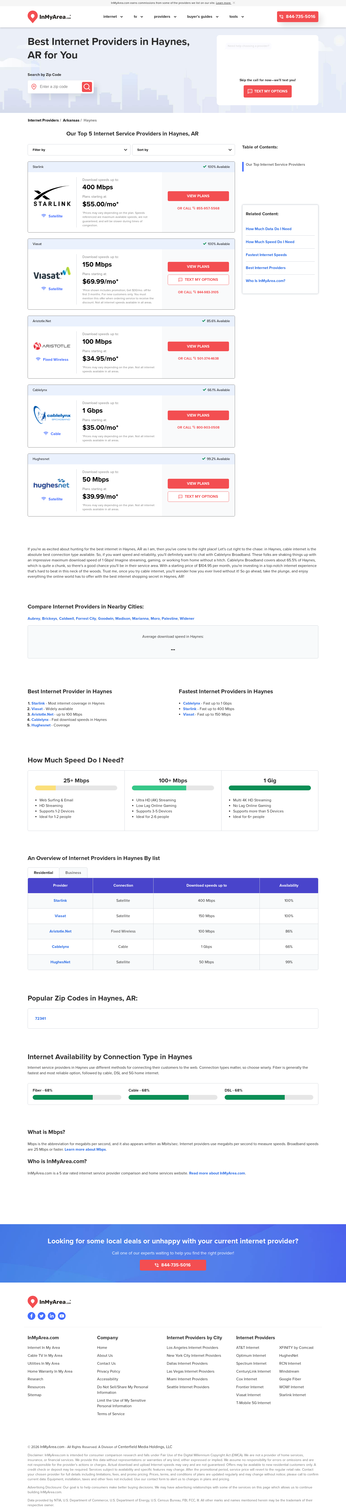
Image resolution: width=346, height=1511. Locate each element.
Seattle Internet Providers (188, 1387)
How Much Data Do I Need (268, 229)
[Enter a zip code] (61, 86)
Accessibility (107, 1379)
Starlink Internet (292, 1395)
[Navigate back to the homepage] (49, 17)
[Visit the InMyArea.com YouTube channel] (62, 1316)
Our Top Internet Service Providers (275, 164)
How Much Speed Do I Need (270, 242)
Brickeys (49, 618)
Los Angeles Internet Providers (192, 1347)
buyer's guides (200, 16)
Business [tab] (73, 872)
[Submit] (87, 87)
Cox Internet (246, 1379)
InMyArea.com (52, 1446)
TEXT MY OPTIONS (198, 280)
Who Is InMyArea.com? (265, 280)
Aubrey (34, 618)
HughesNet (60, 962)
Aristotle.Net (42, 714)
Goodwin (105, 618)
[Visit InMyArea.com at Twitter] (41, 1316)
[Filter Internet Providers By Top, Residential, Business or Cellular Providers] (79, 149)
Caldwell (66, 618)
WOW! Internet (291, 1387)
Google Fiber (290, 1379)
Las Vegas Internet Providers (190, 1371)
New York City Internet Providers (194, 1355)
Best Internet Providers (266, 267)
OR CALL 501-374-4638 (198, 358)
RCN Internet (290, 1363)
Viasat (37, 708)
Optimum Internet (251, 1355)
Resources (36, 1387)
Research (35, 1379)
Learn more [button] (223, 3)
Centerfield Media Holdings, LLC (145, 1446)
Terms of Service (111, 1414)
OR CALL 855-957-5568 (198, 208)
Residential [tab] (43, 872)
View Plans (198, 196)
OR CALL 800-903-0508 (198, 427)
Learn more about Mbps (85, 1149)
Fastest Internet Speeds (266, 254)
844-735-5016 (300, 16)
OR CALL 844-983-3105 (198, 292)
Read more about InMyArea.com (217, 1173)
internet (110, 16)
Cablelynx (40, 719)
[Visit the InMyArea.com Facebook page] (31, 1316)
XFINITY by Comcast (296, 1347)
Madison (122, 618)
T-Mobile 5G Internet (253, 1402)
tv (136, 16)
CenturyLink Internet (253, 1371)
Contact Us (106, 1363)
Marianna (140, 618)
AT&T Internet (247, 1347)
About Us (105, 1355)
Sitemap (34, 1395)
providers (162, 16)
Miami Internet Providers (187, 1379)
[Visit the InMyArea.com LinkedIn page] (52, 1316)
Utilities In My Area (43, 1363)
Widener (187, 618)
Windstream (289, 1371)
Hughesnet (40, 725)
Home (102, 1347)
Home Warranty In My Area (50, 1371)
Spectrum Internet (251, 1363)
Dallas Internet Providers (187, 1363)
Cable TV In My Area (45, 1355)
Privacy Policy (108, 1371)
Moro (155, 618)
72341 (40, 1018)
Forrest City (86, 618)
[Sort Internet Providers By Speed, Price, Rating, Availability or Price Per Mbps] (183, 149)
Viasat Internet (248, 1395)
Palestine (170, 618)
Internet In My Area (44, 1347)
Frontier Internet (250, 1387)
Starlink (38, 703)
